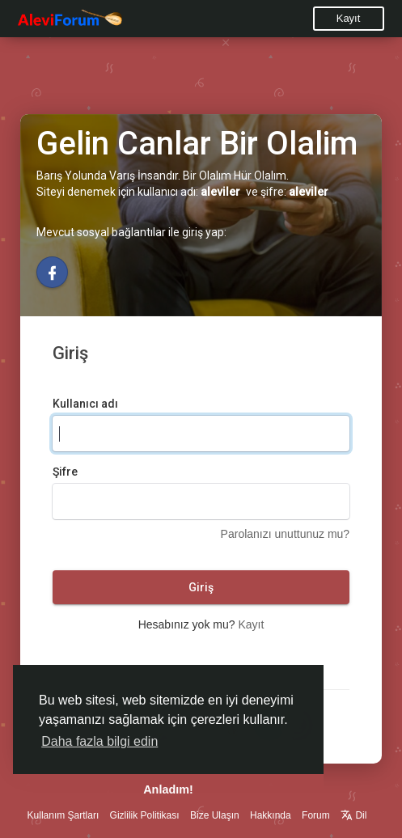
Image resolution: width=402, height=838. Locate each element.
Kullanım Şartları (63, 815)
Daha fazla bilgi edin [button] (99, 741)
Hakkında (270, 815)
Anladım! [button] (168, 789)
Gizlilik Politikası (145, 815)
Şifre (65, 471)
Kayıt (348, 18)
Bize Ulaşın (214, 815)
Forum (316, 815)
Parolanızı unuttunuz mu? (285, 533)
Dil (353, 815)
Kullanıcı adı (85, 403)
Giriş (201, 587)
